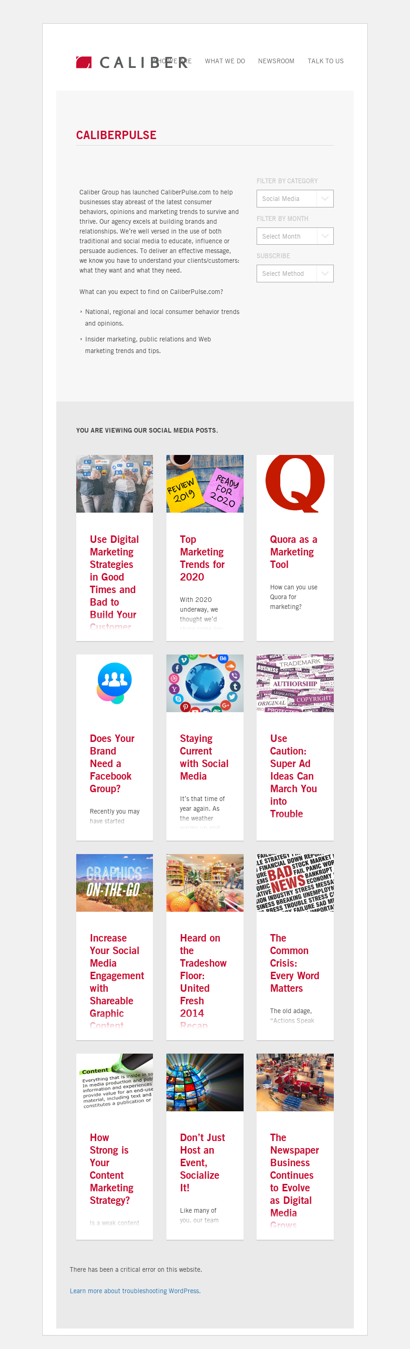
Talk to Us (326, 61)
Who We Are (172, 61)
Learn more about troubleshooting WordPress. (135, 1291)
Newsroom (276, 61)
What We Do (225, 61)
